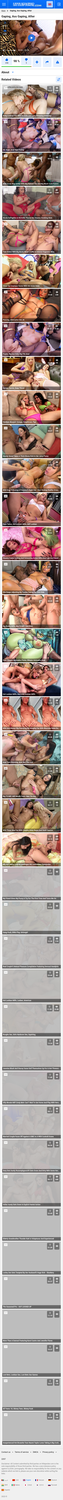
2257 (3, 1459)
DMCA (35, 1452)
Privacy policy (48, 1452)
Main (3, 11)
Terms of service (22, 1452)
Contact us (5, 1452)
